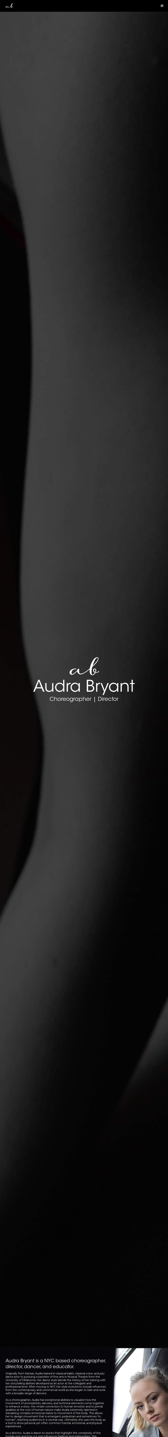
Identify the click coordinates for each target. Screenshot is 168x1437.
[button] (162, 6)
